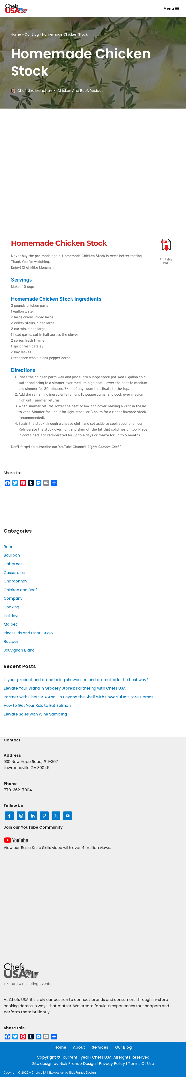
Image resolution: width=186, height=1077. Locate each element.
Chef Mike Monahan (34, 90)
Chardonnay (15, 581)
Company (13, 598)
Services (100, 1047)
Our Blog (31, 34)
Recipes (96, 90)
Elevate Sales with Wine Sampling (35, 714)
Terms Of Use (141, 1063)
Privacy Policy (112, 1063)
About (79, 1047)
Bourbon (12, 555)
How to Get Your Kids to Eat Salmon (37, 705)
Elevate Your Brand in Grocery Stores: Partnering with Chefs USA (65, 688)
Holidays (11, 616)
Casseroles (14, 572)
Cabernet (13, 564)
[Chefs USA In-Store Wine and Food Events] (16, 8)
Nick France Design (77, 1063)
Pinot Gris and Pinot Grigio (28, 633)
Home (16, 34)
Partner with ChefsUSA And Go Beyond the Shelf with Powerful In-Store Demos (78, 697)
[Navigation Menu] (171, 8)
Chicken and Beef (72, 90)
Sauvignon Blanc (19, 650)
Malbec (11, 624)
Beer (8, 547)
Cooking (11, 607)
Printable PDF (166, 261)
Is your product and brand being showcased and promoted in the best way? (76, 680)
